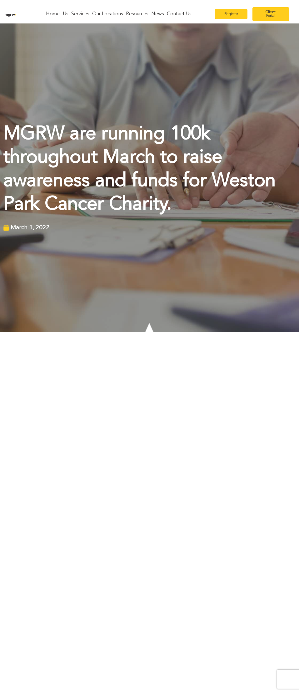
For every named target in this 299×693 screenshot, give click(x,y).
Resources (137, 14)
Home (53, 14)
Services (80, 14)
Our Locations (107, 14)
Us (65, 14)
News (157, 14)
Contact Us (179, 14)
